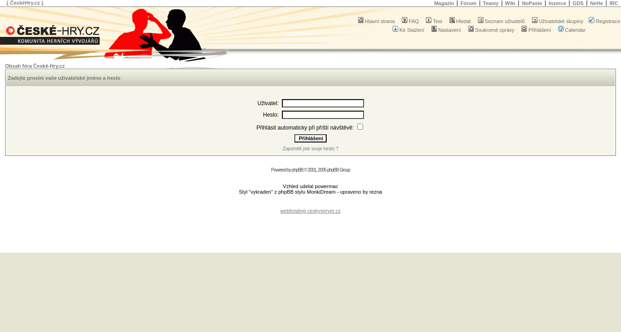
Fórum (468, 3)
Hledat (460, 21)
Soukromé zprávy (491, 30)
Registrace (604, 21)
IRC (613, 3)
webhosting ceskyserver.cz (311, 210)
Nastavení (446, 30)
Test (434, 21)
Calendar (572, 30)
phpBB (297, 169)
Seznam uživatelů (501, 21)
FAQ (410, 21)
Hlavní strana (376, 21)
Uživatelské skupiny (558, 21)
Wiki (510, 3)
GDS (578, 3)
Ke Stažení (408, 30)
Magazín (444, 3)
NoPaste (532, 3)
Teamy (491, 3)
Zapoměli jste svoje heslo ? (311, 148)
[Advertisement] (310, 203)
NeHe (596, 3)
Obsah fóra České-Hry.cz (35, 66)
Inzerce (557, 3)
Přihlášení (536, 30)
